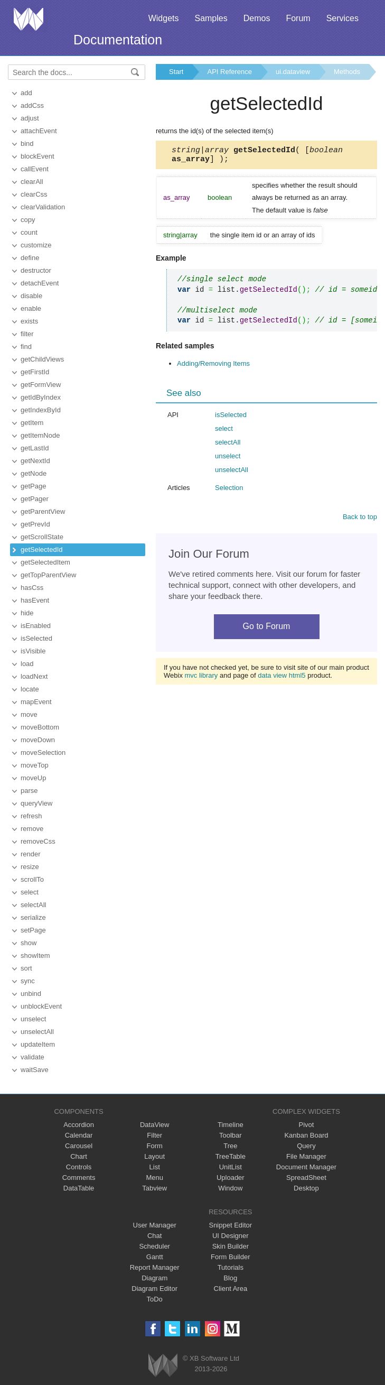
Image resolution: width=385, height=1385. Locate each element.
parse (29, 791)
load (27, 664)
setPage (33, 930)
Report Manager (155, 1267)
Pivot (306, 1125)
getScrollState (42, 537)
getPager (35, 499)
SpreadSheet (306, 1177)
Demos (256, 18)
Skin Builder (230, 1246)
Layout (154, 1156)
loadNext (34, 676)
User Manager (154, 1225)
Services (342, 18)
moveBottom (40, 727)
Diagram (154, 1278)
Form (155, 1146)
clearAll (32, 182)
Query (306, 1146)
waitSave (35, 1070)
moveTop (35, 765)
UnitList (230, 1167)
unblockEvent (41, 1006)
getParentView (43, 511)
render (31, 854)
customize (36, 245)
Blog (230, 1278)
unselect (33, 1019)
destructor (36, 270)
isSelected (36, 638)
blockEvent (37, 156)
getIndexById (41, 410)
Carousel (78, 1146)
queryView (36, 803)
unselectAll (37, 1032)
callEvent (35, 169)
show (28, 943)
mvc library (201, 678)
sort (26, 968)
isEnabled (36, 626)
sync (28, 981)
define (30, 258)
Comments (79, 1177)
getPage (33, 486)
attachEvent (39, 131)
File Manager (306, 1156)
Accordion (78, 1125)
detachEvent (40, 283)
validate (32, 1057)
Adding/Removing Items (213, 367)
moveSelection (43, 752)
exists (29, 321)
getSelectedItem (45, 562)
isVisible (33, 651)
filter (27, 334)
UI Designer (230, 1236)
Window (230, 1188)
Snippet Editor (230, 1225)
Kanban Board (306, 1135)
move (29, 714)
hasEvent (35, 600)
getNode (33, 473)
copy (28, 220)
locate (30, 689)
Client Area (231, 1288)
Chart (78, 1156)
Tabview (154, 1188)
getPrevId (35, 524)
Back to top (360, 520)
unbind (31, 994)
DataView (154, 1125)
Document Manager (306, 1167)
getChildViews (42, 359)
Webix (162, 1365)
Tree (230, 1146)
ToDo (155, 1299)
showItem (35, 955)
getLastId (35, 448)
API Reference (229, 72)
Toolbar (230, 1135)
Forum (298, 18)
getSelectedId (42, 549)
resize (30, 867)
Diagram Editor (154, 1288)
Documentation (117, 39)
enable (31, 308)
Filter (154, 1135)
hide (27, 613)
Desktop (306, 1188)
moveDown (38, 740)
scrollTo (32, 879)
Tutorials (230, 1267)
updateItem (38, 1044)
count (29, 232)
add (26, 93)
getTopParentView (48, 575)
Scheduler (154, 1246)
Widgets (163, 18)
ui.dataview (293, 72)
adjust (30, 118)
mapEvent (36, 702)
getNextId (35, 461)
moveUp (33, 778)
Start (176, 72)
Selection (229, 491)
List (154, 1167)
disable (31, 296)
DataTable (79, 1188)
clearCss (34, 194)
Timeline (230, 1125)
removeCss (38, 841)
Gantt (154, 1257)
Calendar (79, 1135)
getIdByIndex (41, 397)
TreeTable (230, 1156)
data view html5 (281, 678)
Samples (210, 18)
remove (32, 829)
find (26, 346)
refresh (31, 816)
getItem (32, 423)
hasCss (32, 588)
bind (27, 143)
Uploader (231, 1177)
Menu (154, 1177)
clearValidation (43, 207)
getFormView (41, 385)
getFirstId (35, 372)
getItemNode (40, 435)
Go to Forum (266, 629)
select (30, 892)
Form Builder (230, 1257)
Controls (78, 1167)
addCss (32, 105)
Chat (154, 1236)
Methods (347, 72)
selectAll (33, 905)
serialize (33, 917)
